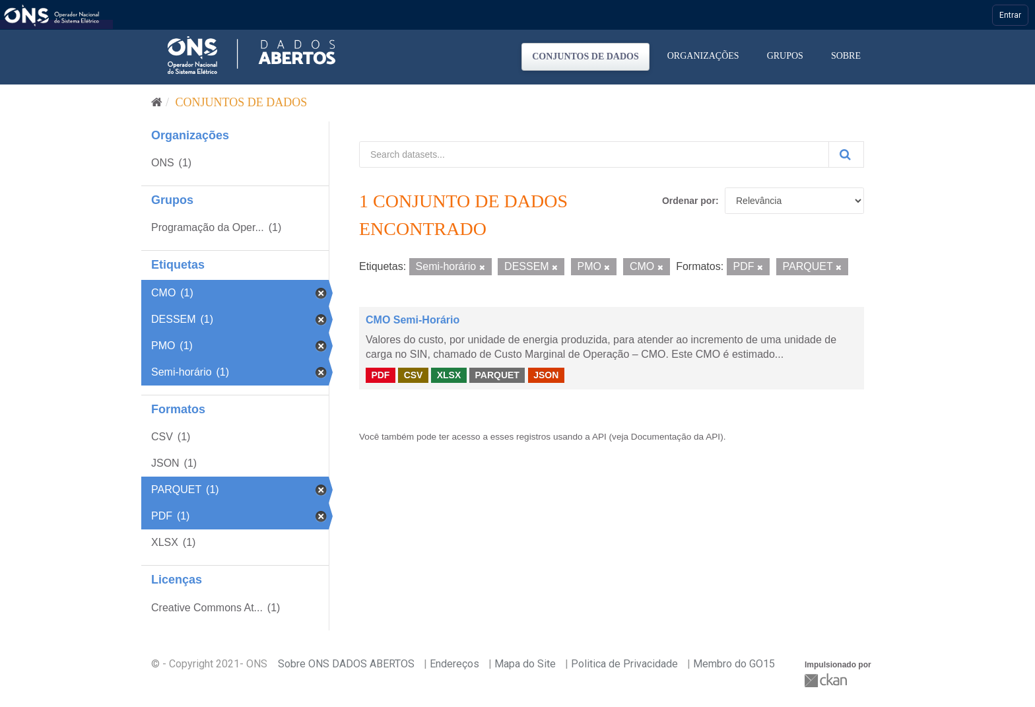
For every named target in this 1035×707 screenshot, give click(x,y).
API (599, 437)
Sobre (846, 56)
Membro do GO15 (734, 663)
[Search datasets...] (594, 154)
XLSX (449, 375)
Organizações (703, 56)
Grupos (785, 56)
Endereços (454, 663)
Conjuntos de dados (585, 56)
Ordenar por (689, 200)
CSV (413, 375)
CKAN (827, 680)
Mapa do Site (525, 663)
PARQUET (497, 375)
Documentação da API (675, 437)
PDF (380, 375)
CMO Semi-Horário (412, 319)
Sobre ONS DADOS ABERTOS (346, 663)
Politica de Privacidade (624, 663)
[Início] (156, 102)
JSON (545, 375)
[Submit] (846, 154)
